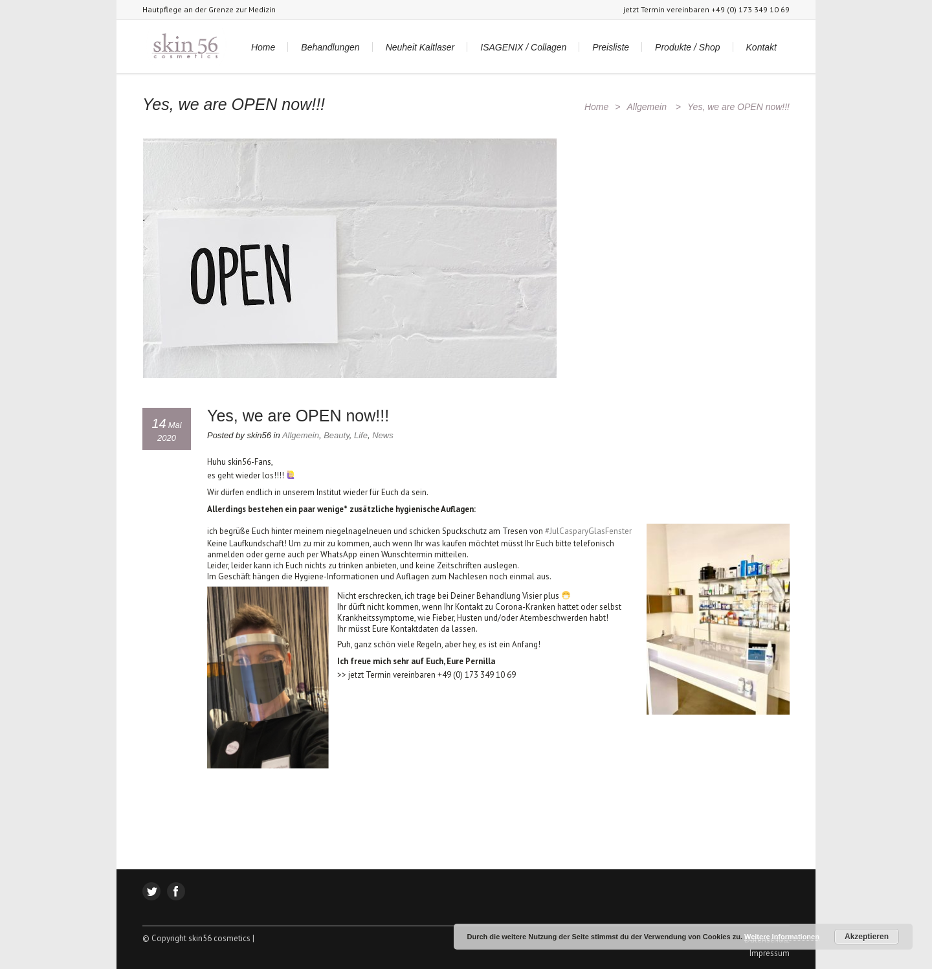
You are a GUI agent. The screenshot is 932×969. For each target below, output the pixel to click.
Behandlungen (330, 47)
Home (263, 47)
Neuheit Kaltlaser (420, 47)
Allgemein (646, 107)
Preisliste (610, 47)
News (383, 435)
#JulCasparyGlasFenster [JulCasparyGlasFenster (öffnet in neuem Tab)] (588, 531)
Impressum (769, 953)
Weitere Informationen (781, 937)
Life (361, 435)
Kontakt (761, 47)
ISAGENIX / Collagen (523, 47)
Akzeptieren (867, 936)
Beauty (337, 435)
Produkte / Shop (687, 47)
